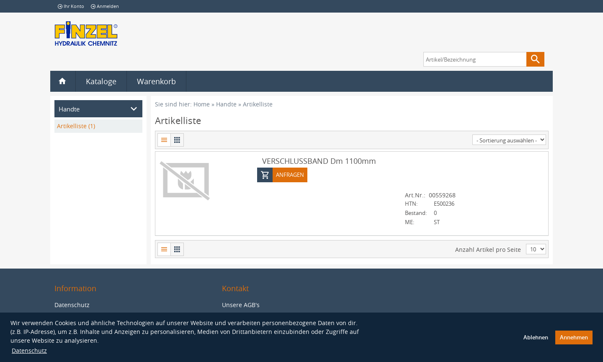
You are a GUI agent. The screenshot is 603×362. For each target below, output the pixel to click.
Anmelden (105, 6)
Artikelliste (258, 104)
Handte (226, 104)
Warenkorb (156, 81)
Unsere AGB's (241, 305)
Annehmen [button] (574, 337)
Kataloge (101, 81)
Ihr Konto (71, 6)
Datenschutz (29, 350)
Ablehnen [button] (535, 337)
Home (201, 104)
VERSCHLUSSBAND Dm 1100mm (319, 160)
